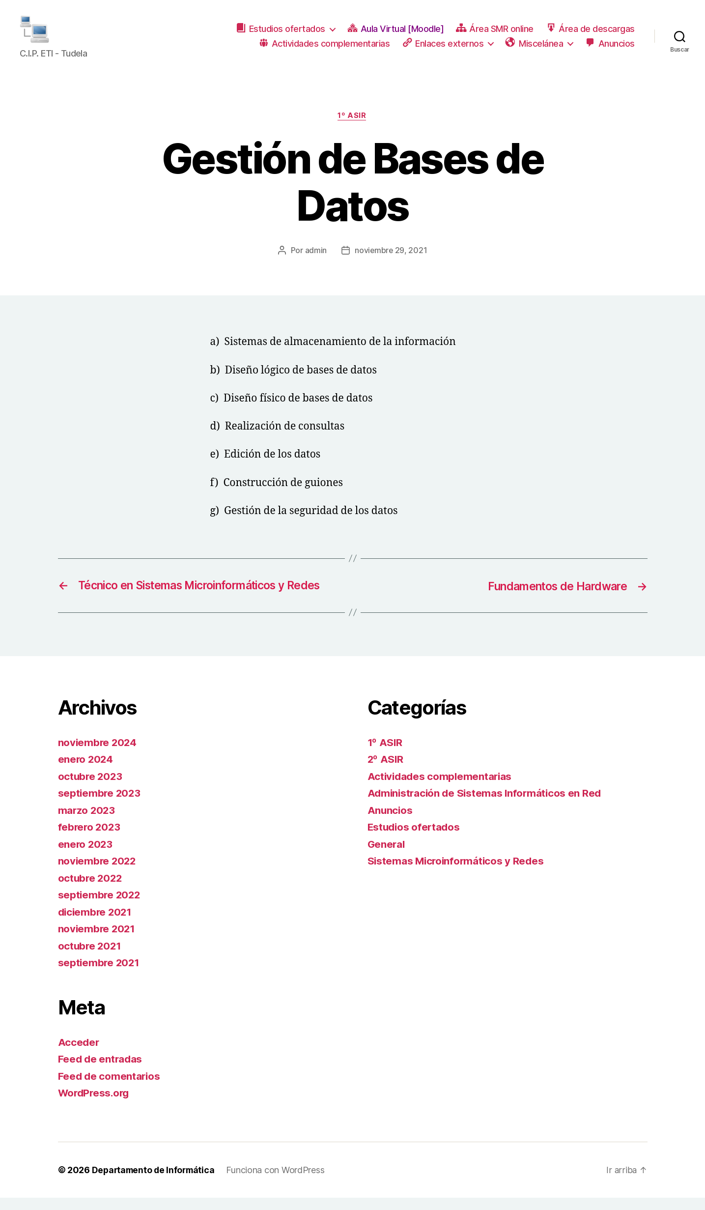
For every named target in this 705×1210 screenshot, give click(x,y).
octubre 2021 (90, 958)
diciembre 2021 (96, 924)
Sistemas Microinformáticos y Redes (457, 873)
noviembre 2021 (97, 941)
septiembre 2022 (100, 907)
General (386, 856)
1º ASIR (352, 128)
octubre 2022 (91, 890)
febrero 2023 (90, 840)
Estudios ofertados (415, 840)
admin (316, 263)
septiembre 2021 (99, 975)
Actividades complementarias (441, 788)
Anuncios (390, 822)
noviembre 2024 (98, 755)
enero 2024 (86, 772)
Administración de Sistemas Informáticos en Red (487, 806)
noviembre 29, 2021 (390, 263)
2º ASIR (385, 772)
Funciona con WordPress (279, 1182)
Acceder (79, 1054)
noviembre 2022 (98, 873)
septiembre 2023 (100, 806)
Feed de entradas (101, 1072)
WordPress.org (95, 1105)
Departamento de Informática (155, 1182)
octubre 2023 (91, 788)
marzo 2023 (87, 822)
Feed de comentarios (110, 1088)
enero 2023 (86, 856)
